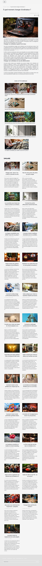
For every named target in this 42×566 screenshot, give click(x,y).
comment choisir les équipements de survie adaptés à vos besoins (12, 536)
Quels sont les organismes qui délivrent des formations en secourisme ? (12, 476)
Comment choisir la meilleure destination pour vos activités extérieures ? (30, 234)
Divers (8, 6)
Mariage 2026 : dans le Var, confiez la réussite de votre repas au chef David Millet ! (20, 95)
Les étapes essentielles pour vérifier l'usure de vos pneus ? (17, 150)
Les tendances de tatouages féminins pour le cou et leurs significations (30, 386)
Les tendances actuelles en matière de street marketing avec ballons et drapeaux (12, 446)
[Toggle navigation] (4, 2)
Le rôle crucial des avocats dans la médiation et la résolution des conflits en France (30, 447)
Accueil (4, 6)
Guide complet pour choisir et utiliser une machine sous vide (30, 355)
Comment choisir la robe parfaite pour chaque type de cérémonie (12, 386)
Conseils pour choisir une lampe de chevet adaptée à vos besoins (12, 325)
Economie (4, 558)
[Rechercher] (19, 562)
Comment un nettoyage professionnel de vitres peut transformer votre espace (30, 325)
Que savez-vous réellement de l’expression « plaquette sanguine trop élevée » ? (12, 506)
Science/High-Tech (19, 558)
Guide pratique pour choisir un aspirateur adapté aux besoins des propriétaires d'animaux (30, 295)
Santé (14, 558)
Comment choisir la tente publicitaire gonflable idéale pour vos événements (12, 415)
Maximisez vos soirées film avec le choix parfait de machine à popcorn (30, 265)
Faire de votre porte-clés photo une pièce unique (15, 109)
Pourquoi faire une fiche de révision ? (30, 506)
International (9, 558)
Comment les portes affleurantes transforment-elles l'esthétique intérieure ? (20, 137)
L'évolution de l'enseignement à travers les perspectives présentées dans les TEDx (30, 415)
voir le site (17, 50)
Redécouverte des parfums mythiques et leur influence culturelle (12, 265)
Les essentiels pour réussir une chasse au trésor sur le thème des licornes (20, 123)
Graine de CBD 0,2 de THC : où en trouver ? (30, 475)
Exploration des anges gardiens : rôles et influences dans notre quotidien (12, 356)
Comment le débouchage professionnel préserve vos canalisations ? (12, 295)
